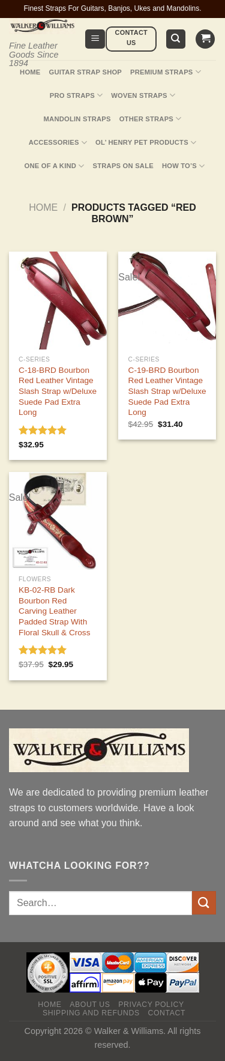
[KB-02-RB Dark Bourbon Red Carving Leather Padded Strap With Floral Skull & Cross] (58, 521)
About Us (90, 1004)
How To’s (183, 166)
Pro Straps (76, 95)
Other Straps (150, 118)
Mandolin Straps (77, 118)
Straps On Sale (123, 165)
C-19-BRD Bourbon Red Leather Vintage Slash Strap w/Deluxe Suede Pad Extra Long (167, 391)
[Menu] (95, 39)
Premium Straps (165, 71)
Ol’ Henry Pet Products (145, 142)
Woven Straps (143, 95)
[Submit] (204, 902)
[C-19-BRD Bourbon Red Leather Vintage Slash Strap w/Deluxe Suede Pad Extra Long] (167, 300)
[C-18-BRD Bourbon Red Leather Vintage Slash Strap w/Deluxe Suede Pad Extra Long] (58, 300)
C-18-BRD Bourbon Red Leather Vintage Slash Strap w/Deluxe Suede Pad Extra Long (58, 391)
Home (30, 72)
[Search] (176, 39)
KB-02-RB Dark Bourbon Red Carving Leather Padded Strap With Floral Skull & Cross (54, 611)
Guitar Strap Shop (85, 72)
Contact (166, 1013)
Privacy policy (151, 1004)
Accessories (58, 142)
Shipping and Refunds (91, 1013)
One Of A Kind (55, 166)
